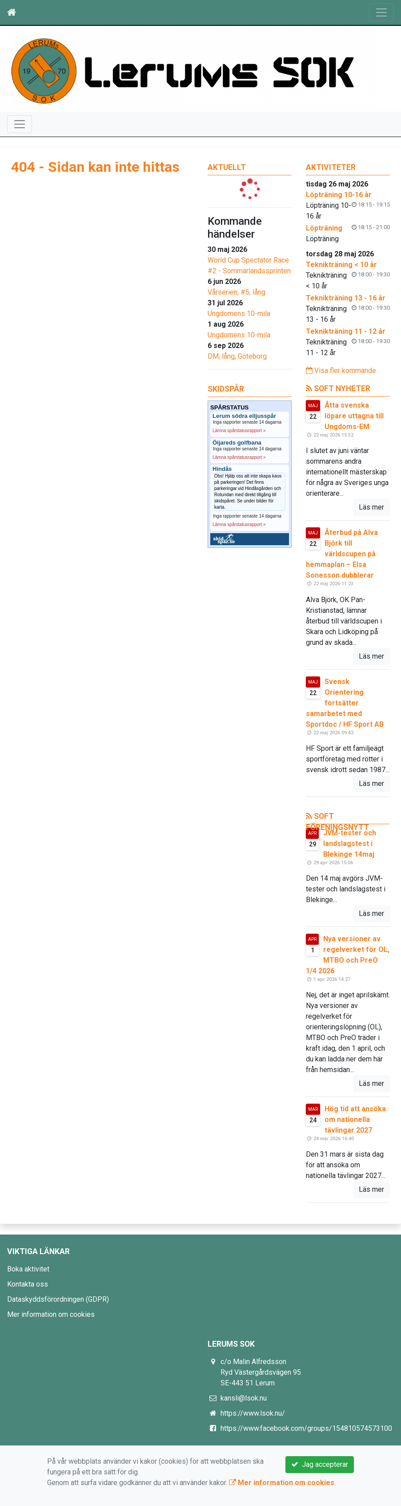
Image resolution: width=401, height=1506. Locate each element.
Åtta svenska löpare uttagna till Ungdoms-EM (354, 416)
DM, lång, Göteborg (237, 356)
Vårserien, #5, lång (236, 292)
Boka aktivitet (28, 1269)
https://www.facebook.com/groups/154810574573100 (306, 1428)
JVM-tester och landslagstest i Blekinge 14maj (349, 843)
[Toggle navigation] (381, 12)
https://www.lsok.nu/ (253, 1413)
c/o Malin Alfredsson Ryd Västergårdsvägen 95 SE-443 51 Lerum (261, 1372)
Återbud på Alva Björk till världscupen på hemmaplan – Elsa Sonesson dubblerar (342, 553)
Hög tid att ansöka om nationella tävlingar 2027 (355, 1119)
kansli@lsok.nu (244, 1398)
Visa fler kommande (341, 370)
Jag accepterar (319, 1464)
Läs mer (371, 507)
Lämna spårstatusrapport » (239, 430)
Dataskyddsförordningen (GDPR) (58, 1299)
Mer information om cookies (51, 1314)
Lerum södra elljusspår (244, 416)
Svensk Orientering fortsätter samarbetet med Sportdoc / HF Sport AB (345, 703)
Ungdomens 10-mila (239, 313)
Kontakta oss (27, 1284)
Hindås (222, 469)
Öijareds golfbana (237, 443)
